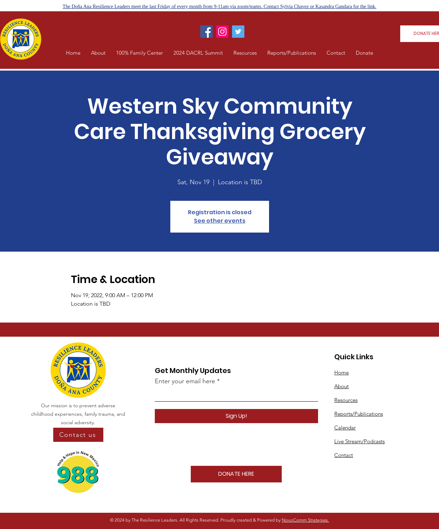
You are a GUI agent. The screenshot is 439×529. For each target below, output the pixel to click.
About (341, 386)
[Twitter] (238, 31)
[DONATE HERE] (236, 474)
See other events (219, 221)
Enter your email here (185, 381)
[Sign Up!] (236, 416)
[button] (98, 53)
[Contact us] (78, 435)
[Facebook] (206, 31)
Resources (346, 400)
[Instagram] (222, 31)
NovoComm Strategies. (305, 520)
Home (341, 372)
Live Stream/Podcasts (359, 441)
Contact (343, 455)
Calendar (345, 427)
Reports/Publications (358, 413)
